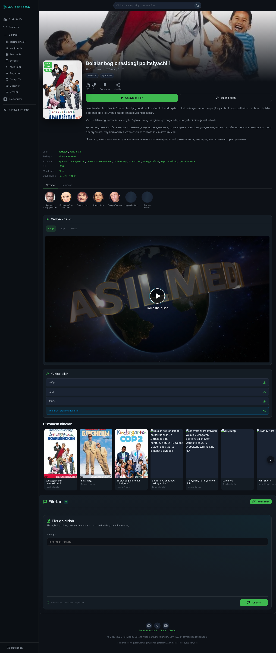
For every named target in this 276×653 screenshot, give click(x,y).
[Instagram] (157, 626)
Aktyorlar (50, 185)
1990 (88, 69)
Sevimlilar (11, 27)
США (98, 69)
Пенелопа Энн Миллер (99, 161)
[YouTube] (166, 626)
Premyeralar (12, 99)
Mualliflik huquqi (148, 630)
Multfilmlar (13, 66)
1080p (73, 228)
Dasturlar (13, 85)
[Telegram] (149, 626)
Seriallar (12, 60)
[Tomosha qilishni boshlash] (157, 299)
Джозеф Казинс (187, 161)
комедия (92, 75)
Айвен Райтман (67, 156)
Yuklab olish (226, 97)
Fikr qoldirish (260, 501)
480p (51, 228)
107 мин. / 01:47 (115, 69)
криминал (107, 75)
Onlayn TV (13, 79)
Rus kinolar (14, 54)
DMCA (172, 630)
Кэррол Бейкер (169, 161)
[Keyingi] (271, 460)
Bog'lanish (15, 647)
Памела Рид (120, 161)
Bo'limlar (19, 35)
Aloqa (163, 630)
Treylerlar (13, 73)
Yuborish (254, 602)
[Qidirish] (197, 5)
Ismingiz (51, 534)
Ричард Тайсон (151, 161)
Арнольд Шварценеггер (72, 161)
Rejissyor (67, 185)
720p (62, 228)
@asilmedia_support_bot (185, 643)
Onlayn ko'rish (132, 97)
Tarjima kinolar (15, 41)
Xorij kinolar (14, 48)
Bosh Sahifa (12, 19)
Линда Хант (134, 161)
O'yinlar (12, 91)
